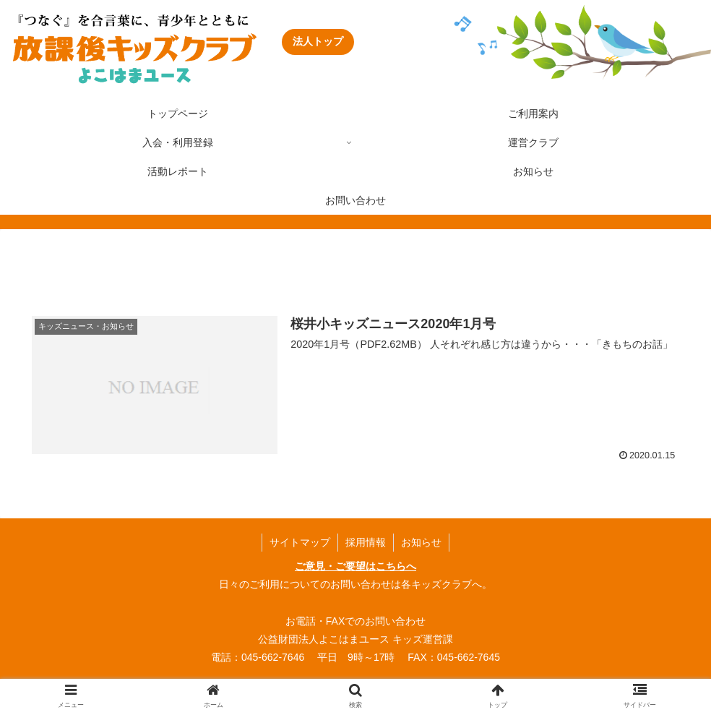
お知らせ (421, 542)
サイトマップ (300, 542)
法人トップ (318, 41)
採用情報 (365, 542)
